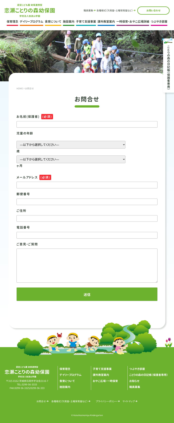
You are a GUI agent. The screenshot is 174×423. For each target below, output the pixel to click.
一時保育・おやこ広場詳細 (132, 21)
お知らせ (134, 381)
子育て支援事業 (86, 21)
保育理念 (12, 21)
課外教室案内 (106, 21)
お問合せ (153, 10)
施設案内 (68, 21)
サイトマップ (129, 401)
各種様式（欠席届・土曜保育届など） (69, 401)
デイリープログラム (31, 21)
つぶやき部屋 (159, 21)
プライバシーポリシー (106, 401)
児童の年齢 (24, 133)
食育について (53, 21)
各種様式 (115, 10)
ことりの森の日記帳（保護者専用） (148, 375)
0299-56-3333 (29, 384)
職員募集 (88, 10)
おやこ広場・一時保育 (105, 381)
